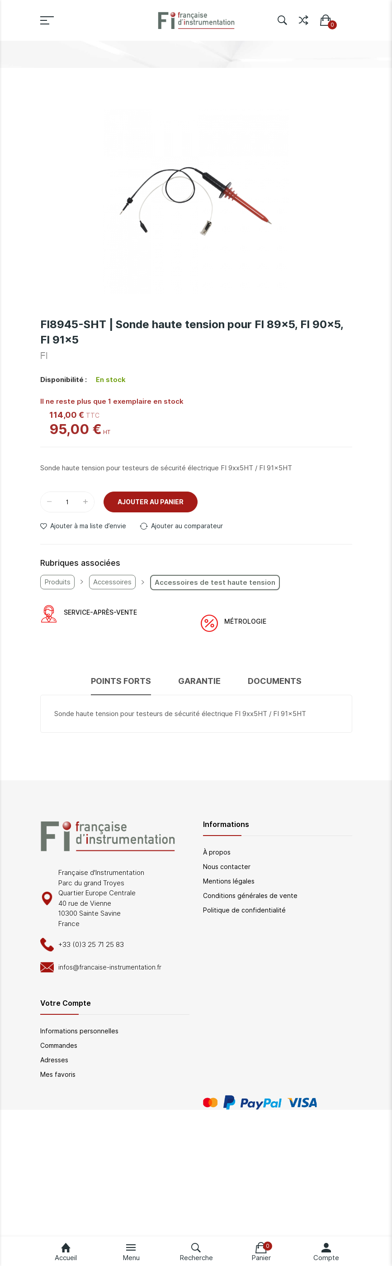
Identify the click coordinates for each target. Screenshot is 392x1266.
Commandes (58, 1045)
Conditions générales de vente (250, 895)
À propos (217, 852)
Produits (57, 582)
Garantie (199, 681)
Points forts (121, 681)
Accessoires (112, 582)
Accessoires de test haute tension (215, 582)
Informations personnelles (79, 1031)
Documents (275, 681)
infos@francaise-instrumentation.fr (109, 967)
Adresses (54, 1060)
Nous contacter (226, 866)
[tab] (121, 685)
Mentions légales (229, 881)
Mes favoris (58, 1074)
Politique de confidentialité (244, 910)
